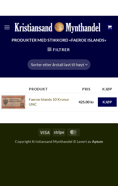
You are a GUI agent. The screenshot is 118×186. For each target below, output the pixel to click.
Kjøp (107, 102)
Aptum (97, 141)
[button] (7, 27)
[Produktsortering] (59, 64)
